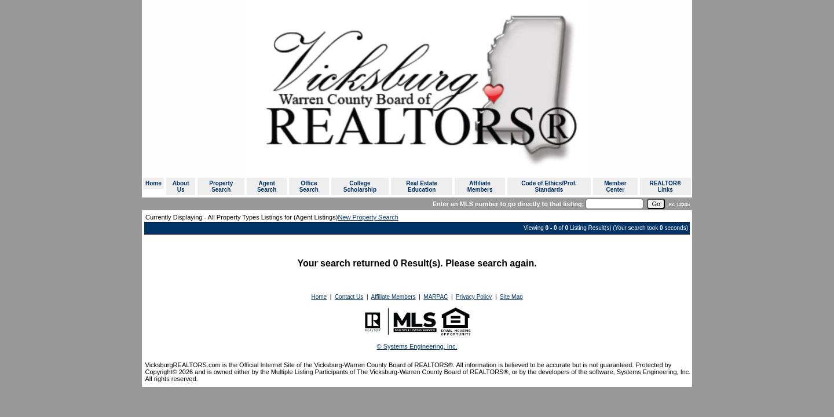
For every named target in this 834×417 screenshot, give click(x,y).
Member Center (615, 186)
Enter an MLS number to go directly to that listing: (508, 203)
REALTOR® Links (665, 186)
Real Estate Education (421, 186)
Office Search (309, 186)
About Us (181, 186)
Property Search (221, 186)
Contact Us (349, 297)
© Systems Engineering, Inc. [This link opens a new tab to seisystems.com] (417, 346)
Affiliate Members (480, 186)
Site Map (511, 297)
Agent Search (266, 186)
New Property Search (368, 217)
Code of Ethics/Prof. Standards (549, 186)
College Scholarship (359, 186)
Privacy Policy (474, 297)
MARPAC (435, 297)
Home (153, 183)
